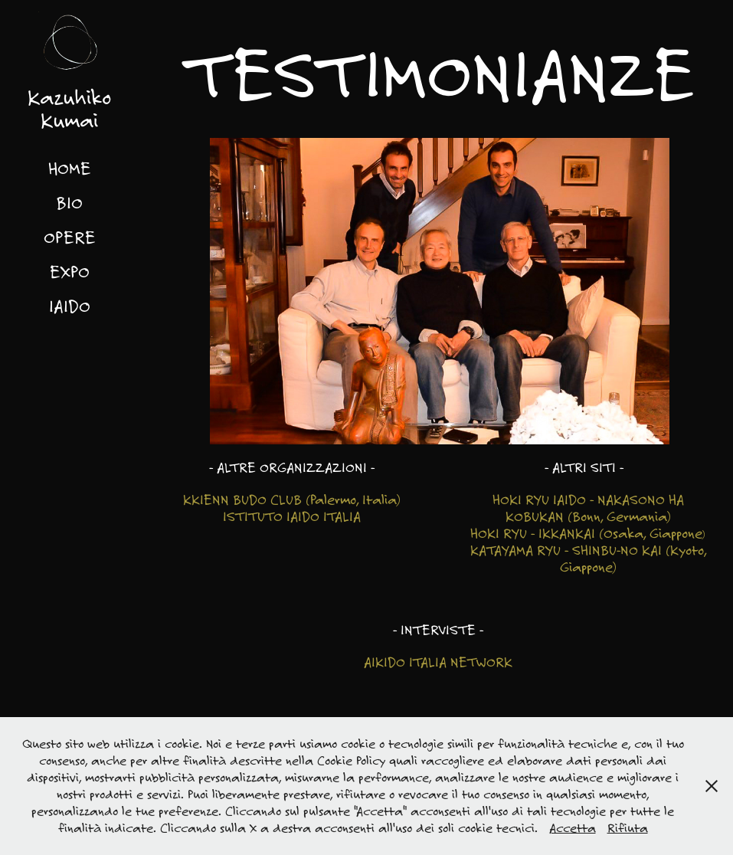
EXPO (70, 271)
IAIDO (69, 305)
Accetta (572, 828)
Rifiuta (627, 828)
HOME (69, 168)
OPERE (70, 236)
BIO (69, 202)
